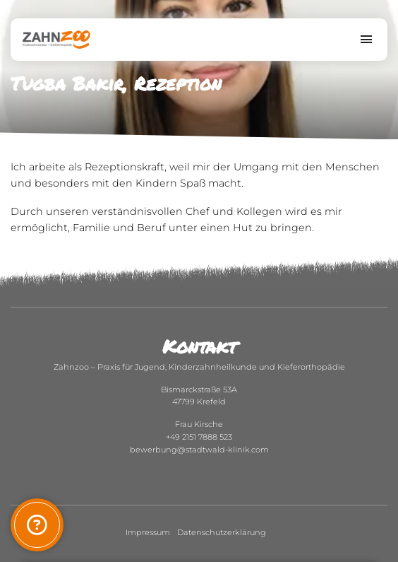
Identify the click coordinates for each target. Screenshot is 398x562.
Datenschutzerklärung (221, 532)
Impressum (148, 532)
